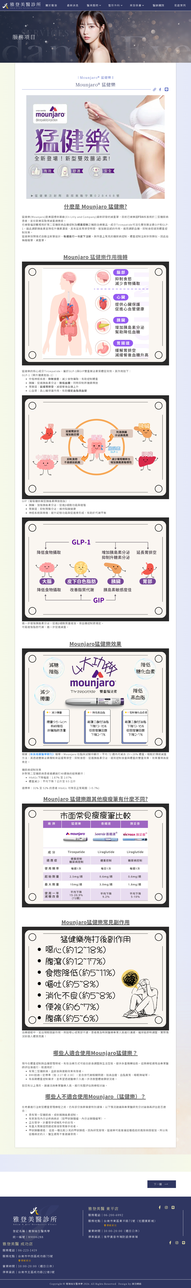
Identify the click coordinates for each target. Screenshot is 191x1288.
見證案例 (180, 5)
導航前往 (110, 1225)
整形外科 (115, 5)
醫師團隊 (159, 5)
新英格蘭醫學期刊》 (42, 754)
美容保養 (137, 5)
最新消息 (73, 5)
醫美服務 (94, 5)
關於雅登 (51, 5)
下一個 (161, 1184)
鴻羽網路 (137, 1283)
